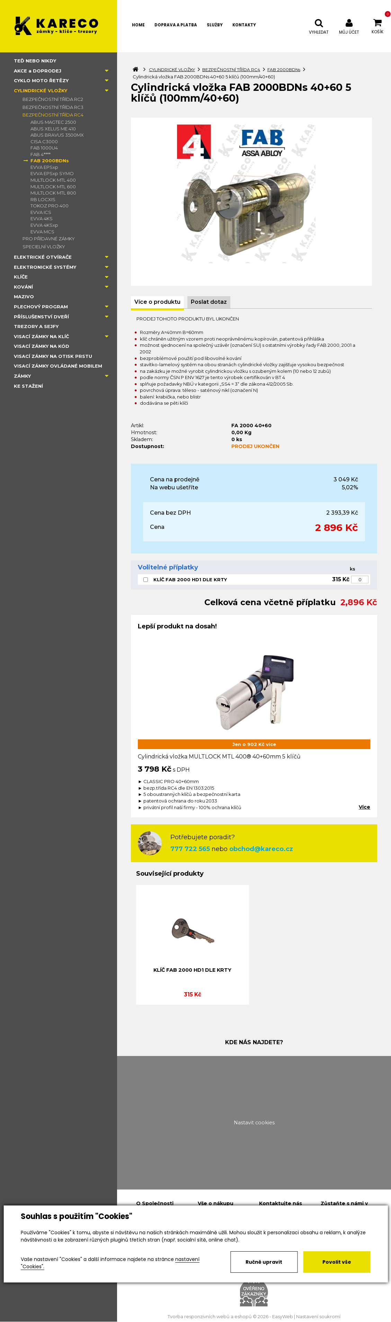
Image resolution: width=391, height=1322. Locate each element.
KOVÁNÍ (23, 287)
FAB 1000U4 (44, 148)
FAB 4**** (40, 154)
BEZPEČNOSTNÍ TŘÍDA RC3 (53, 107)
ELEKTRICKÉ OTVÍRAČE (43, 257)
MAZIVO (24, 296)
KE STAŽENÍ (28, 386)
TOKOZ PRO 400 (49, 205)
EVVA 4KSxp (44, 225)
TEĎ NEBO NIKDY (35, 60)
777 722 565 (190, 849)
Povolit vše (336, 1262)
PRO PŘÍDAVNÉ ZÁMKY (49, 238)
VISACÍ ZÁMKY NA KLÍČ (41, 336)
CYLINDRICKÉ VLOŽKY (40, 90)
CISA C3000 (44, 141)
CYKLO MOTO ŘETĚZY (41, 80)
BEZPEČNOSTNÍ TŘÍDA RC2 (53, 99)
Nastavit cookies (254, 1122)
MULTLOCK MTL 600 (53, 186)
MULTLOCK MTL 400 (53, 180)
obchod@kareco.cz (261, 849)
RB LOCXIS (42, 199)
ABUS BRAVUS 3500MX (57, 135)
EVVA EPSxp (44, 167)
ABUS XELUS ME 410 (53, 128)
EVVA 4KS (41, 218)
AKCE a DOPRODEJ (37, 71)
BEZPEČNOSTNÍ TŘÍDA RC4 (53, 115)
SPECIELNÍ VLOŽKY (44, 246)
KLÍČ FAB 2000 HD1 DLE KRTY (190, 579)
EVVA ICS (40, 212)
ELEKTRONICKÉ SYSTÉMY (45, 267)
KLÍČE (21, 277)
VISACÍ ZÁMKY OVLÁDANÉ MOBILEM (58, 366)
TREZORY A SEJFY (36, 326)
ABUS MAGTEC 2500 (53, 122)
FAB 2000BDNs (49, 160)
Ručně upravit (264, 1262)
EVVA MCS (42, 231)
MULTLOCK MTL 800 (53, 193)
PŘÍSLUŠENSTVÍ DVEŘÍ (41, 316)
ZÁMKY (22, 376)
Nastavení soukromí (318, 1316)
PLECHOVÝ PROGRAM (41, 306)
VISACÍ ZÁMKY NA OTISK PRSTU (53, 356)
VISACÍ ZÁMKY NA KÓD (41, 346)
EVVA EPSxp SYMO (52, 173)
